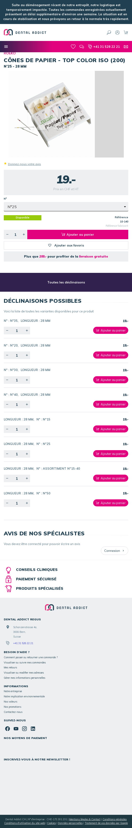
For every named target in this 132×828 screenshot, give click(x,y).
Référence (121, 217)
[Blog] (81, 46)
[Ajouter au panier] (110, 330)
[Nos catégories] (6, 46)
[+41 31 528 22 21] (104, 46)
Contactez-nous (13, 712)
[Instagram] (24, 728)
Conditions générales (115, 819)
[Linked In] (33, 728)
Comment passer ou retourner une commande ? (31, 657)
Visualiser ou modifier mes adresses (24, 672)
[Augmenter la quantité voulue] (23, 234)
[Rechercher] (109, 32)
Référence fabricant (117, 225)
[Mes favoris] (73, 46)
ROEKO (10, 53)
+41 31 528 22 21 (23, 643)
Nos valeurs (10, 701)
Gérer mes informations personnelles (24, 677)
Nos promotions (12, 706)
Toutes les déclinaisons (66, 282)
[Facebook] (7, 728)
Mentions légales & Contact (84, 819)
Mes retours (10, 667)
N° (6, 198)
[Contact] (126, 46)
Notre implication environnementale (24, 696)
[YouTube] (16, 728)
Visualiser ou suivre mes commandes (25, 662)
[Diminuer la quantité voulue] (7, 234)
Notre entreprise (13, 691)
